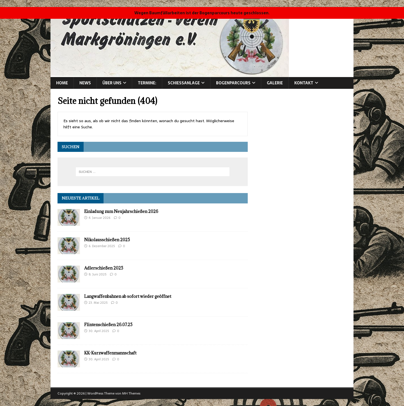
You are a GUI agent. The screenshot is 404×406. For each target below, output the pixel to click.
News (85, 83)
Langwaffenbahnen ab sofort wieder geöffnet (127, 296)
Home (62, 83)
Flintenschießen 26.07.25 (108, 324)
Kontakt (303, 83)
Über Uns (111, 83)
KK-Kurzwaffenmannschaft (110, 353)
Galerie (275, 83)
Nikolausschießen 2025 (107, 239)
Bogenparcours (233, 83)
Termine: (147, 83)
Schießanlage (184, 83)
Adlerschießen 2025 (103, 268)
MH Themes (131, 393)
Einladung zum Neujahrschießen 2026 (121, 211)
